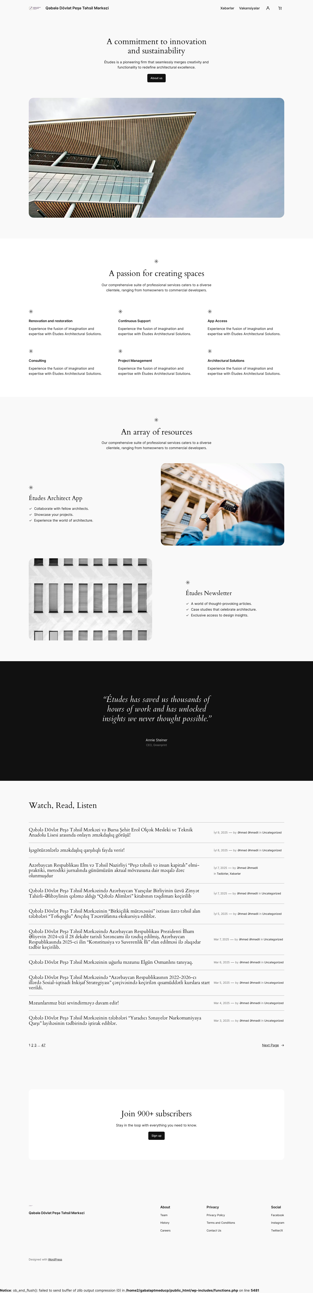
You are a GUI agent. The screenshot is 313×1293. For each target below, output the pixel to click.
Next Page (273, 1045)
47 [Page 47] (43, 1045)
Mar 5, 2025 (222, 982)
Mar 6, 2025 (222, 962)
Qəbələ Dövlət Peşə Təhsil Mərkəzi (77, 8)
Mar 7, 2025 (221, 939)
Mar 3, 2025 (222, 1020)
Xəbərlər (235, 873)
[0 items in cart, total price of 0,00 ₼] (280, 8)
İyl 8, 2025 (221, 850)
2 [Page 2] (32, 1045)
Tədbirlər (222, 873)
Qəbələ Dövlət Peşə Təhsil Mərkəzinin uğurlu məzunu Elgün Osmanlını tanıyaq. (111, 962)
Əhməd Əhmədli (248, 832)
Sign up (156, 1135)
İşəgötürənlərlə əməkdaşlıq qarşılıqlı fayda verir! (77, 850)
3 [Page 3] (35, 1045)
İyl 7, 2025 (220, 867)
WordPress (55, 1259)
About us (156, 78)
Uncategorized (272, 832)
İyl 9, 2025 (221, 832)
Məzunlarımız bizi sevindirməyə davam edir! (74, 1003)
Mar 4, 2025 (222, 1003)
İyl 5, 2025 (221, 913)
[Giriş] (268, 8)
